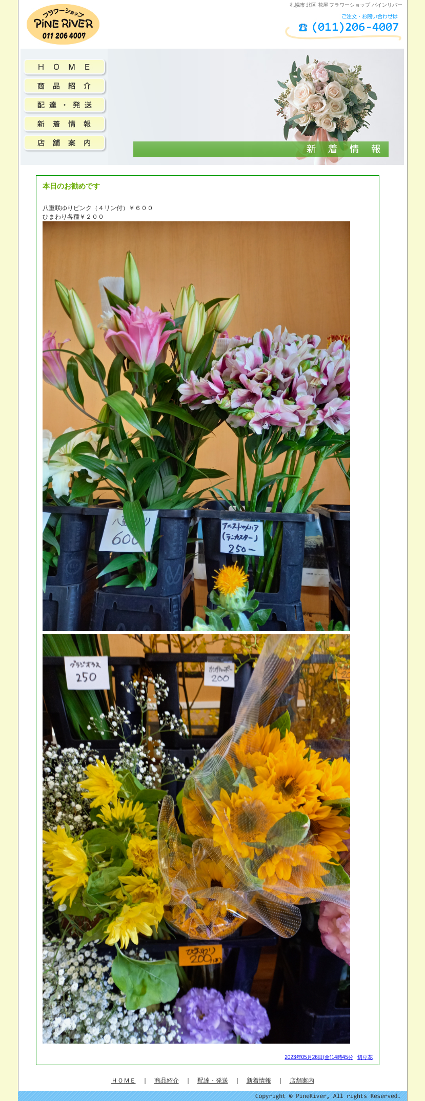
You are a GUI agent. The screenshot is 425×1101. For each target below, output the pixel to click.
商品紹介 (166, 1080)
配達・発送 (212, 1080)
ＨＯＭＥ (123, 1080)
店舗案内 (302, 1080)
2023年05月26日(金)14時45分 (319, 1057)
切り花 (365, 1057)
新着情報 (259, 1080)
